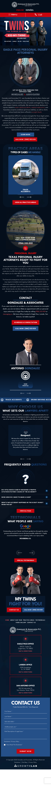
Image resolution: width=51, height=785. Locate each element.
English (20, 10)
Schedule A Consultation (25, 322)
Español (30, 10)
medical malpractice (38, 107)
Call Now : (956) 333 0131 (25, 139)
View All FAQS (25, 511)
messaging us (7, 314)
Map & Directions (25, 651)
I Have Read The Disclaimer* (14, 745)
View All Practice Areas (25, 202)
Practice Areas (28, 620)
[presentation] (22, 197)
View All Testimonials (25, 561)
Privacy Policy (15, 742)
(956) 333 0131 (25, 243)
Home (7, 620)
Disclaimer (7, 742)
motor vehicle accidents (22, 107)
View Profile (25, 385)
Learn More (25, 135)
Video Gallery (21, 622)
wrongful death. (37, 112)
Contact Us (14, 610)
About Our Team (16, 620)
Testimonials (40, 620)
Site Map (24, 762)
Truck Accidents (25, 175)
